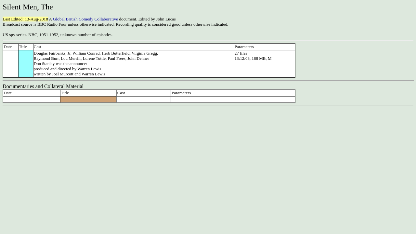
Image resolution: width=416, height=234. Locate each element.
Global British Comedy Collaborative (85, 19)
